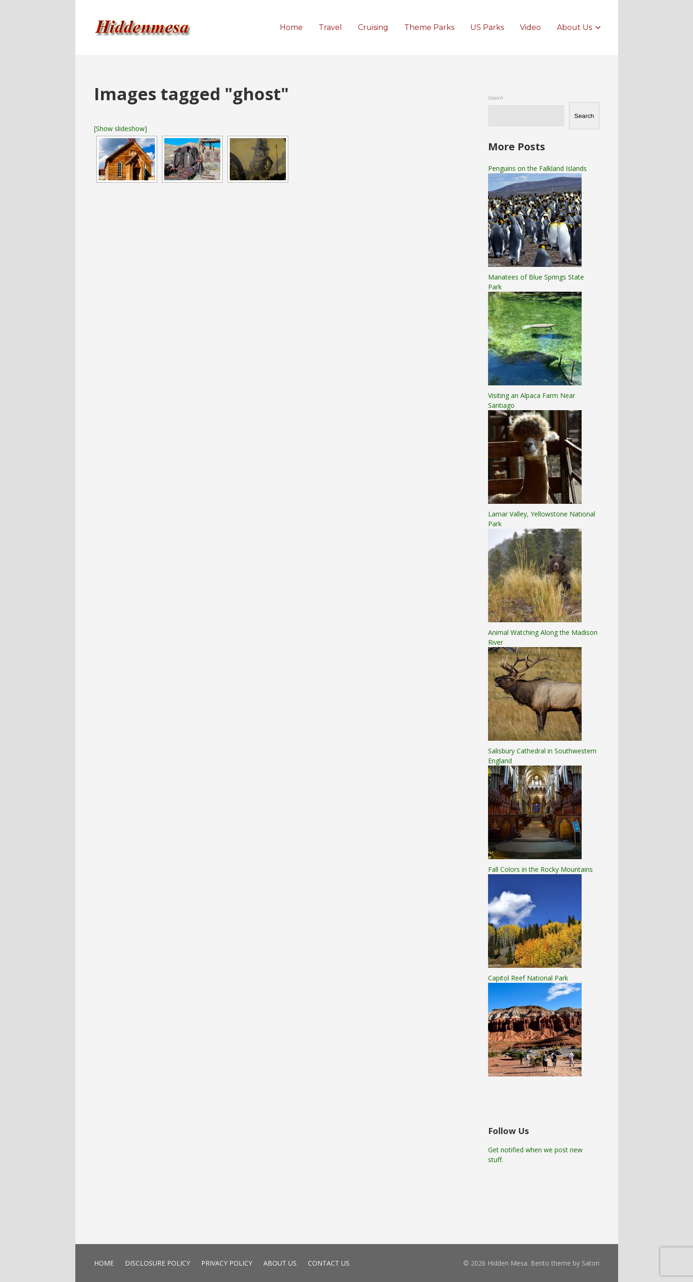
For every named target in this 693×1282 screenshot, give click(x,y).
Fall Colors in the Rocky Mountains (540, 869)
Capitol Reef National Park (528, 977)
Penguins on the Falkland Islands (537, 168)
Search (495, 97)
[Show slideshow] (120, 128)
